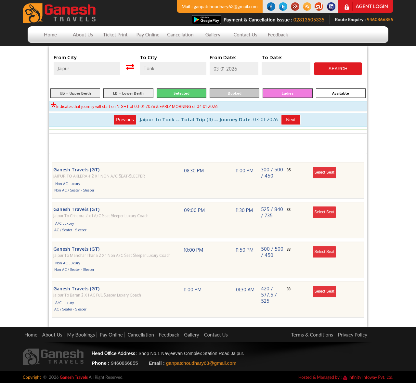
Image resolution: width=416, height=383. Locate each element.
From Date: (223, 57)
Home (50, 34)
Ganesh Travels (74, 377)
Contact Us (245, 34)
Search (338, 68)
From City (65, 57)
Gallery (213, 34)
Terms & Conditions (312, 334)
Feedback (278, 34)
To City (148, 57)
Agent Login (372, 6)
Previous (125, 119)
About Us (83, 34)
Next (290, 119)
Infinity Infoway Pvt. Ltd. (368, 377)
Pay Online (148, 34)
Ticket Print (115, 34)
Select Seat (324, 180)
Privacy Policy (352, 334)
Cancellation (180, 34)
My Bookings (81, 334)
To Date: (272, 57)
